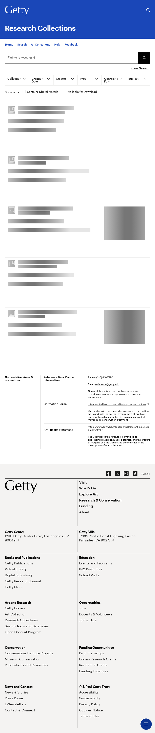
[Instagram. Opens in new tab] (126, 473)
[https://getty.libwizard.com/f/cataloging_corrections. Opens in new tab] (118, 403)
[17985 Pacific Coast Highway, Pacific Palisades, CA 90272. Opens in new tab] (114, 538)
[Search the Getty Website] (148, 10)
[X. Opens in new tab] (117, 473)
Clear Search (140, 68)
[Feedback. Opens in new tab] (71, 44)
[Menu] (146, 724)
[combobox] (71, 58)
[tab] (17, 80)
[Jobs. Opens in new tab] (82, 608)
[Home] (9, 44)
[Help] (57, 44)
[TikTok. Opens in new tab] (135, 473)
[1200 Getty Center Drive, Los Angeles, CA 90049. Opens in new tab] (40, 538)
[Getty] (17, 11)
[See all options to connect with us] (145, 473)
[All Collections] (40, 44)
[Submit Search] (144, 58)
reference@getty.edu (107, 384)
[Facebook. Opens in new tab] (108, 473)
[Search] (22, 44)
